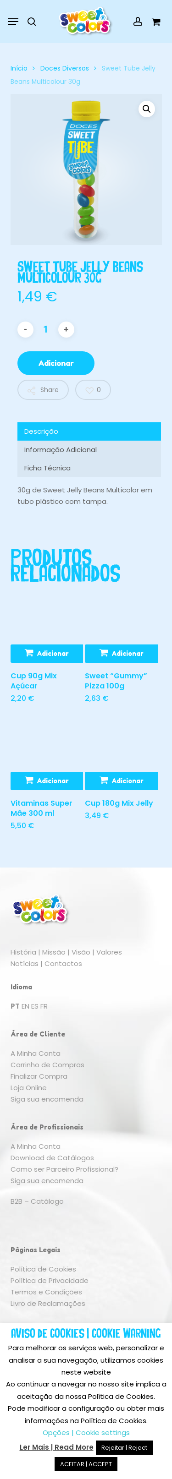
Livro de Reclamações (48, 1303)
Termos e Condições (46, 1292)
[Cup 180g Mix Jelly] (121, 753)
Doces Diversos (64, 68)
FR (44, 1006)
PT (15, 1006)
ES (35, 1006)
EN (25, 1006)
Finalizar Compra (39, 1076)
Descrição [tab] (41, 431)
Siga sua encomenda (47, 1099)
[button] (13, 21)
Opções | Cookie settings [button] (86, 1432)
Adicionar (56, 363)
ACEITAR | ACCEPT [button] (86, 1464)
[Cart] (153, 21)
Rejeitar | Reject (124, 1447)
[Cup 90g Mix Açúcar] (47, 626)
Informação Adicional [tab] (60, 449)
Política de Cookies (43, 1269)
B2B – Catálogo (37, 1201)
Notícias (25, 963)
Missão (54, 952)
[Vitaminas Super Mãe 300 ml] (47, 753)
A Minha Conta (36, 1053)
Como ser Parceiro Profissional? (64, 1169)
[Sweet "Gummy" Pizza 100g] (121, 626)
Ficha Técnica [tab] (47, 468)
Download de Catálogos (52, 1157)
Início (19, 68)
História (23, 952)
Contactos (63, 963)
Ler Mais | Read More (57, 1447)
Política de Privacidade (50, 1280)
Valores (109, 952)
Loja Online (29, 1087)
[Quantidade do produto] (45, 330)
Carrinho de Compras (47, 1065)
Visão (81, 952)
